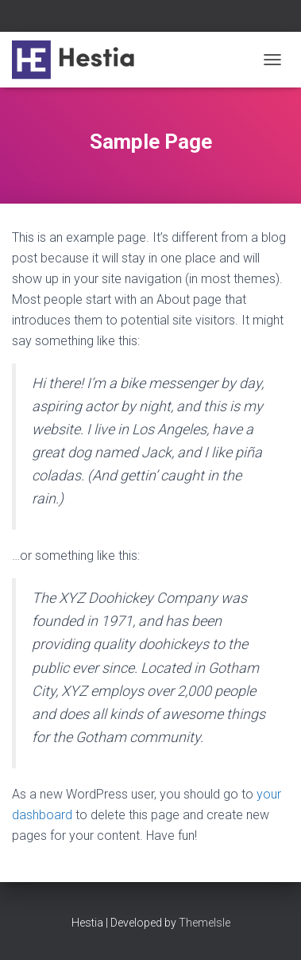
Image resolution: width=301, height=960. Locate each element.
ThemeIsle (204, 922)
